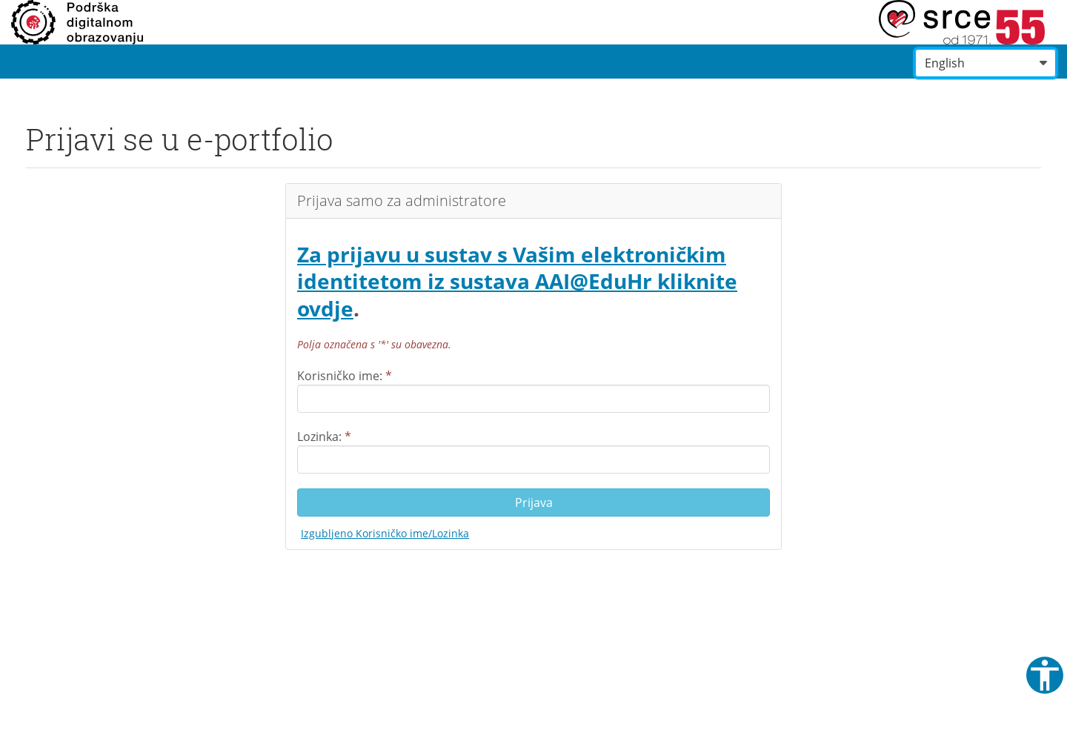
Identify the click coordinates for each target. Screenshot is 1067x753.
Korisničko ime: (344, 376)
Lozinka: (324, 436)
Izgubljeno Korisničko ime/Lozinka (385, 533)
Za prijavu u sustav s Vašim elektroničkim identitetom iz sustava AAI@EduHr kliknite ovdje (517, 281)
